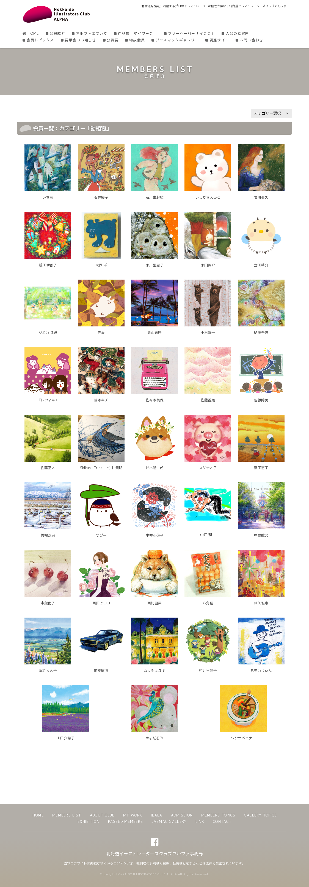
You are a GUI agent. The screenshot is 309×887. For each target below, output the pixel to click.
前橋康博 (101, 670)
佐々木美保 (155, 399)
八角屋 (208, 603)
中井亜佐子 (155, 535)
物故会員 (137, 39)
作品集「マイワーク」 (137, 33)
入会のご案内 (237, 33)
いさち (48, 197)
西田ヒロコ (101, 603)
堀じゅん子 (48, 670)
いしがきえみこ (207, 197)
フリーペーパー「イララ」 (191, 33)
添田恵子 (261, 467)
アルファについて (91, 33)
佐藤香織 (208, 399)
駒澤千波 (261, 332)
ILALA (156, 815)
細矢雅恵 (261, 603)
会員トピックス (40, 39)
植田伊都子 (48, 265)
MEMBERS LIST (66, 815)
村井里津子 (208, 670)
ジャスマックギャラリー (177, 39)
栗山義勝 (154, 332)
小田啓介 (208, 265)
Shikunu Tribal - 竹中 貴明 (101, 467)
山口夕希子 (66, 737)
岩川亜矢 (261, 197)
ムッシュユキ (154, 670)
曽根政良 (48, 535)
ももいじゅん (261, 670)
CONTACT (222, 821)
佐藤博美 (261, 399)
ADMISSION (182, 815)
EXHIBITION (89, 821)
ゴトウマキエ (48, 399)
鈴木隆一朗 (155, 467)
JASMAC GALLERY (169, 821)
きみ (101, 332)
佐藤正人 (48, 467)
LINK (199, 821)
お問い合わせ (251, 39)
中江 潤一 (208, 534)
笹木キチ (101, 399)
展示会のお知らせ (80, 39)
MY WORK (132, 815)
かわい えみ (47, 332)
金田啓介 (261, 265)
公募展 (112, 39)
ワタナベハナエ (243, 737)
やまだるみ (154, 737)
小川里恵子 (155, 265)
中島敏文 (261, 535)
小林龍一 (208, 332)
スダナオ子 (208, 467)
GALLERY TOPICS (260, 815)
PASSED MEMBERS (125, 821)
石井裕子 (101, 197)
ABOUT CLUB (102, 815)
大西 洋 (101, 265)
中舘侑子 (48, 603)
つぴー (101, 535)
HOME (33, 33)
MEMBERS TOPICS (218, 815)
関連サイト (219, 39)
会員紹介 (57, 33)
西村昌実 (154, 603)
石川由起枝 (155, 197)
